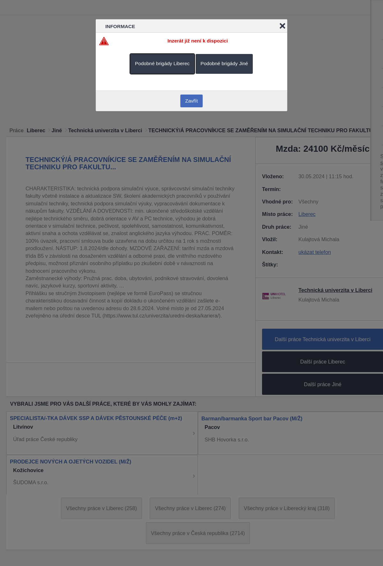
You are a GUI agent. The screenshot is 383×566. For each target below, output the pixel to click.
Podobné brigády (162, 63)
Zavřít (191, 100)
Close (282, 26)
